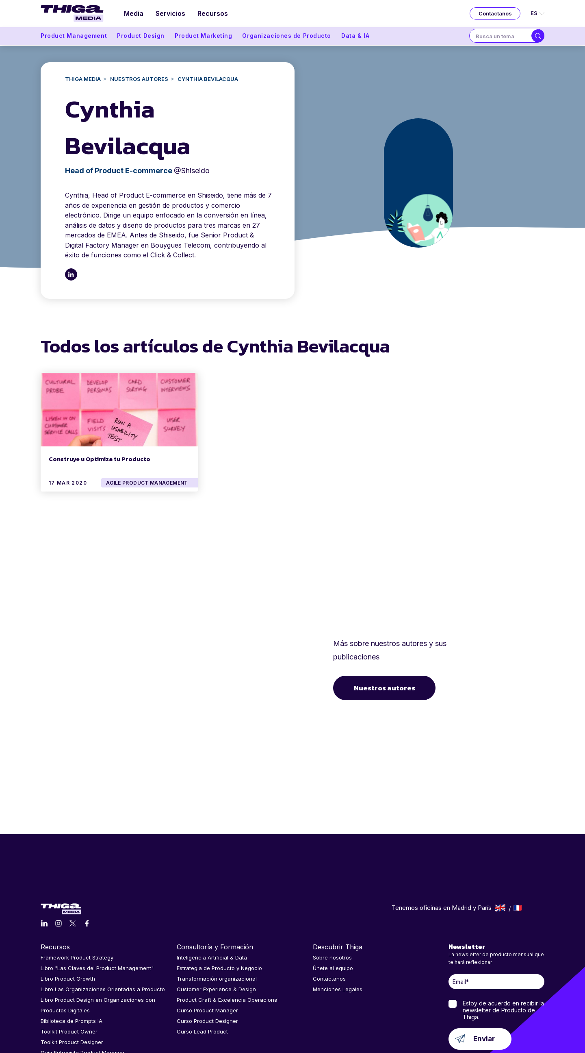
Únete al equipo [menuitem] (333, 908)
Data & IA (355, 37)
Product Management (74, 37)
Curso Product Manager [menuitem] (207, 950)
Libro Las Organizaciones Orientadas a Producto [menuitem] (103, 929)
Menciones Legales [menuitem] (337, 929)
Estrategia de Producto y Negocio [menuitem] (219, 908)
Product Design (141, 37)
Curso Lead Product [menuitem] (202, 971)
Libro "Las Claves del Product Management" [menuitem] (97, 908)
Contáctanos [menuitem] (329, 919)
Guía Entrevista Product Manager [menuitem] (83, 993)
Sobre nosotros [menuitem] (332, 897)
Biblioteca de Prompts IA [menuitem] (71, 961)
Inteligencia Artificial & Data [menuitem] (212, 897)
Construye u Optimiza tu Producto (99, 458)
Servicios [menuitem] (171, 14)
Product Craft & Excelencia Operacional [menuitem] (228, 940)
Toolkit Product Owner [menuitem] (69, 971)
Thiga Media (83, 79)
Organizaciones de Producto (286, 37)
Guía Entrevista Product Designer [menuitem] (83, 1003)
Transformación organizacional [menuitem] (217, 919)
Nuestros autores (385, 658)
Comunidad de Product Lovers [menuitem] (79, 1014)
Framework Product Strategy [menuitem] (77, 897)
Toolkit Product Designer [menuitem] (72, 982)
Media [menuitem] (134, 14)
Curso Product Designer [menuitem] (207, 961)
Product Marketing (203, 37)
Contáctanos (495, 14)
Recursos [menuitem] (214, 14)
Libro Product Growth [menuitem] (68, 919)
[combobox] (500, 37)
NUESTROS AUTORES (139, 79)
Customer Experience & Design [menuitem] (216, 929)
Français (518, 848)
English (500, 848)
